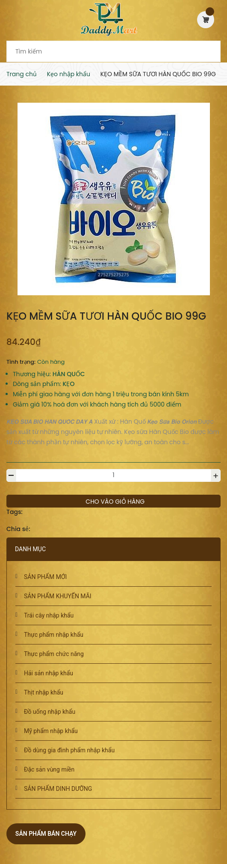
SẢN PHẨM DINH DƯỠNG (58, 788)
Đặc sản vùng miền (49, 769)
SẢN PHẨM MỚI (45, 576)
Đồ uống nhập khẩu (49, 711)
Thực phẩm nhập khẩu (53, 634)
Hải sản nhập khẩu (48, 673)
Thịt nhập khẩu (43, 692)
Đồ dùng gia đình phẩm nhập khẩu (69, 750)
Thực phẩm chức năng (54, 653)
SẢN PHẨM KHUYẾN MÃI (57, 596)
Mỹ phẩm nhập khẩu (51, 730)
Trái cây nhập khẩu (49, 615)
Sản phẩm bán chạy (46, 833)
